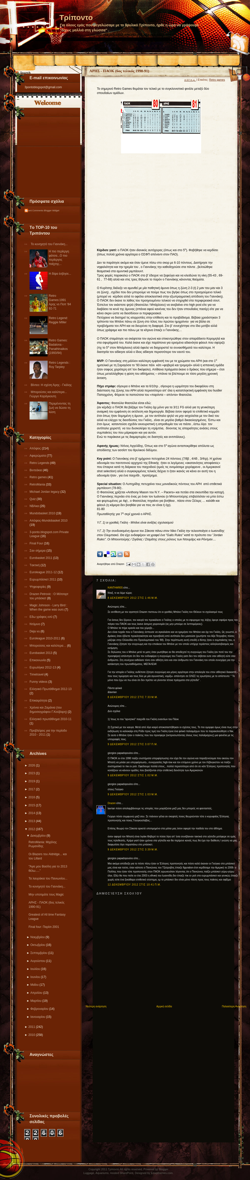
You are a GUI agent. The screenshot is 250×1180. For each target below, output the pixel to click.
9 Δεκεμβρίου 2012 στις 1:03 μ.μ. (133, 794)
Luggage (88, 1172)
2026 (31, 765)
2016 (31, 797)
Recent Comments (34, 210)
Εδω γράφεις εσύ (41, 617)
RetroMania (38, 484)
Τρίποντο (76, 17)
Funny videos (39, 681)
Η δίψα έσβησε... (60, 273)
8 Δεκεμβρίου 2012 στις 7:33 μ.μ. (133, 697)
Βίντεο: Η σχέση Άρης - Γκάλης (51, 385)
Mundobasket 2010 (43, 513)
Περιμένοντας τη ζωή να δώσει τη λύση (59, 408)
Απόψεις (36, 448)
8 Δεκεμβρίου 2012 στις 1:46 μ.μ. (133, 598)
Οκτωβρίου (37, 945)
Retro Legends (40, 463)
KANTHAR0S (115, 587)
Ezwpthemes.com (162, 1172)
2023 (31, 773)
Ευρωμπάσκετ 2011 (43, 579)
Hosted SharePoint (121, 1172)
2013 (31, 821)
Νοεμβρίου (37, 937)
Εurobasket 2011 (41, 558)
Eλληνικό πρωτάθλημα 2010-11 (50, 719)
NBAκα (35, 506)
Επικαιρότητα (39, 700)
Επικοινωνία (38, 660)
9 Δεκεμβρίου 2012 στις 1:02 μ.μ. (133, 775)
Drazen (112, 803)
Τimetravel (37, 674)
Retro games (39, 477)
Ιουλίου (35, 969)
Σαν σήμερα (38, 550)
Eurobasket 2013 (41, 653)
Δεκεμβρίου (38, 835)
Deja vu (35, 631)
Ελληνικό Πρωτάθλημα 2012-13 (51, 689)
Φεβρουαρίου (39, 1009)
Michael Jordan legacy (45, 492)
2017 (31, 789)
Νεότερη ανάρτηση (96, 1006)
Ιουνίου (35, 977)
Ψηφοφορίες (38, 586)
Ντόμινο (35, 624)
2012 (31, 829)
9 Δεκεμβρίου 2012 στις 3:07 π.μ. (133, 744)
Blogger (163, 1169)
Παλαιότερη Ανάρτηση (234, 1006)
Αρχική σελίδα (164, 1006)
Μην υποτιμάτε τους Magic (46, 894)
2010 (31, 1035)
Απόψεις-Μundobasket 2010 (48, 520)
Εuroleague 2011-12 (44, 572)
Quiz (33, 499)
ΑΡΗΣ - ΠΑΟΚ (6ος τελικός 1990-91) (119, 71)
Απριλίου (36, 993)
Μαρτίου (35, 1001)
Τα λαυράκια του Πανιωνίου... (48, 878)
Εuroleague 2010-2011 (45, 638)
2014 (31, 813)
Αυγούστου (37, 961)
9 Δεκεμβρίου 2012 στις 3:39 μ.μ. (133, 849)
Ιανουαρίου (37, 1017)
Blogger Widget (51, 210)
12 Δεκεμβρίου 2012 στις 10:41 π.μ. (134, 884)
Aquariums (102, 1172)
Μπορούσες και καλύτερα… (48, 645)
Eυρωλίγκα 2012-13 (43, 667)
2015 (31, 805)
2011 (31, 1027)
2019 (31, 781)
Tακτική (35, 565)
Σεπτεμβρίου (38, 953)
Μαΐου (34, 985)
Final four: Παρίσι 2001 (44, 927)
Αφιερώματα (38, 455)
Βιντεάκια (36, 470)
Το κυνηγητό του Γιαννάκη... (49, 244)
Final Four (37, 543)
